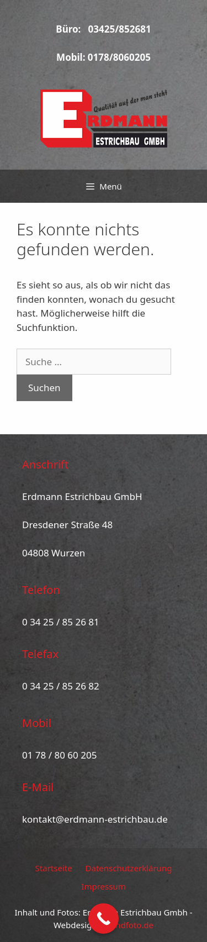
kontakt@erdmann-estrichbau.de (95, 819)
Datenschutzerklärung (129, 867)
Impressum (103, 886)
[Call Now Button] (103, 918)
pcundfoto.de (127, 924)
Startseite (53, 867)
